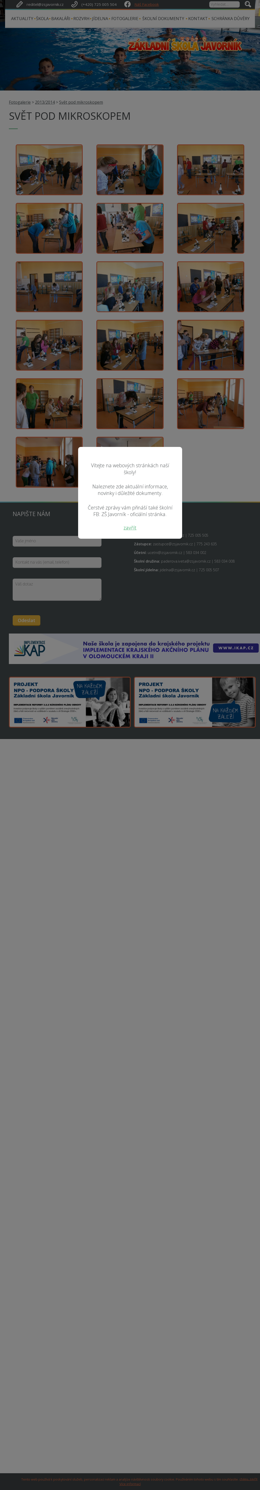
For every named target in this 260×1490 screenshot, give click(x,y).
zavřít (130, 527)
